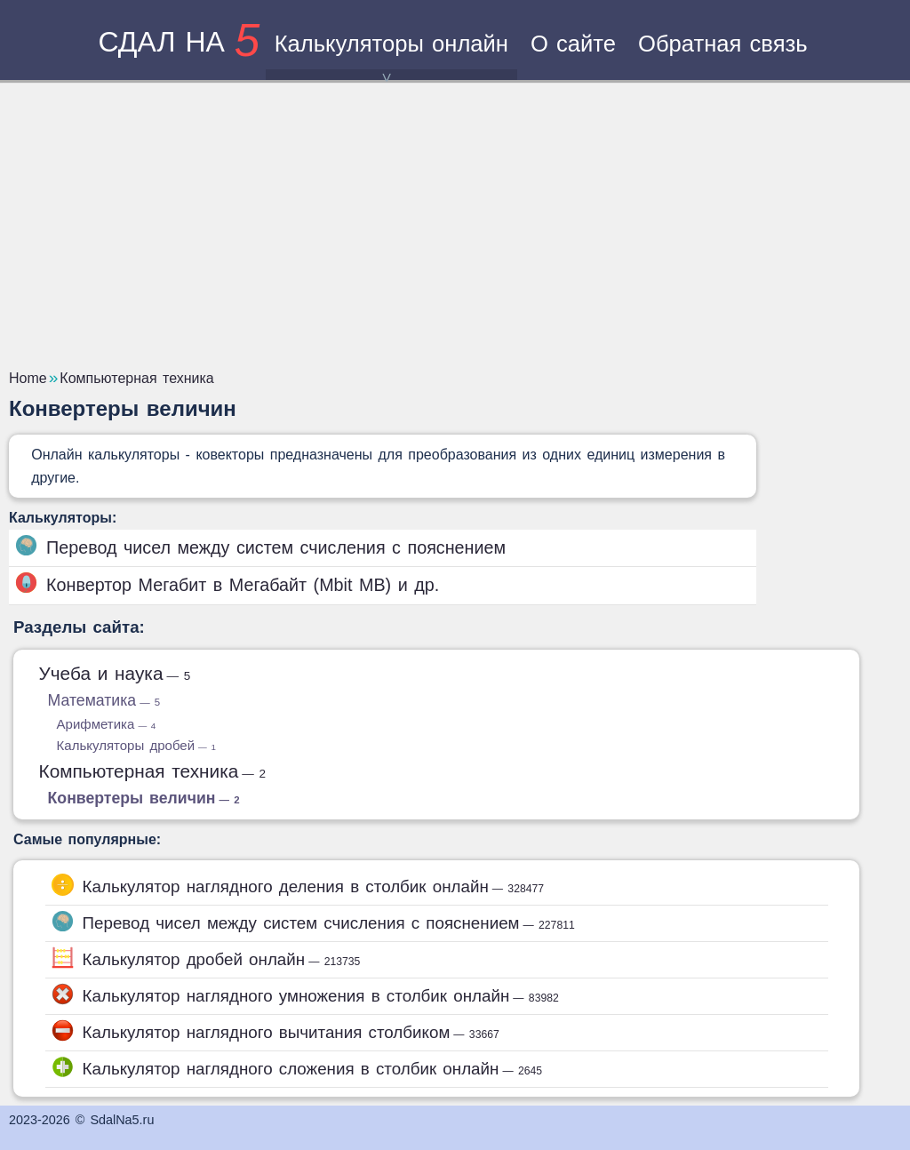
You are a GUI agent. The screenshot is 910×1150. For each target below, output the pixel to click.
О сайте (573, 43)
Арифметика (106, 723)
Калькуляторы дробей (136, 745)
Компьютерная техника (153, 771)
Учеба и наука (115, 673)
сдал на (178, 42)
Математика (104, 700)
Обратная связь (723, 43)
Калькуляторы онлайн (391, 55)
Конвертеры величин (144, 798)
